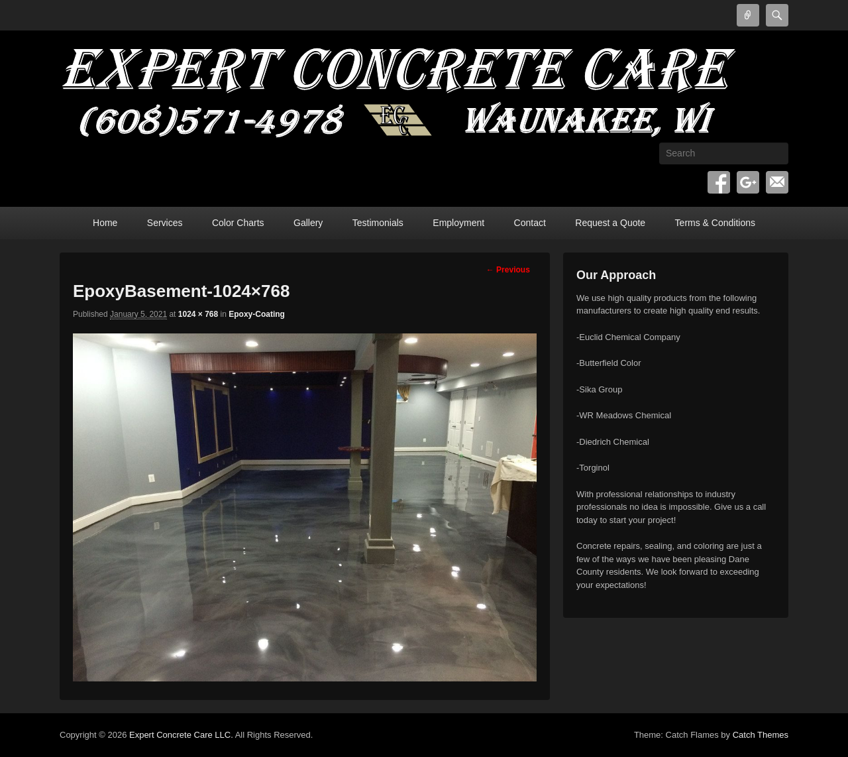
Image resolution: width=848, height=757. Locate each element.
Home (105, 222)
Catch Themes (760, 735)
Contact (530, 222)
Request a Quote (610, 222)
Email (777, 182)
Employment (458, 222)
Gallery (308, 222)
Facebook (719, 182)
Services (165, 222)
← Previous (508, 269)
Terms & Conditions (715, 222)
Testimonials (377, 222)
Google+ (748, 182)
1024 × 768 (198, 314)
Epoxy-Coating (257, 314)
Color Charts (238, 222)
